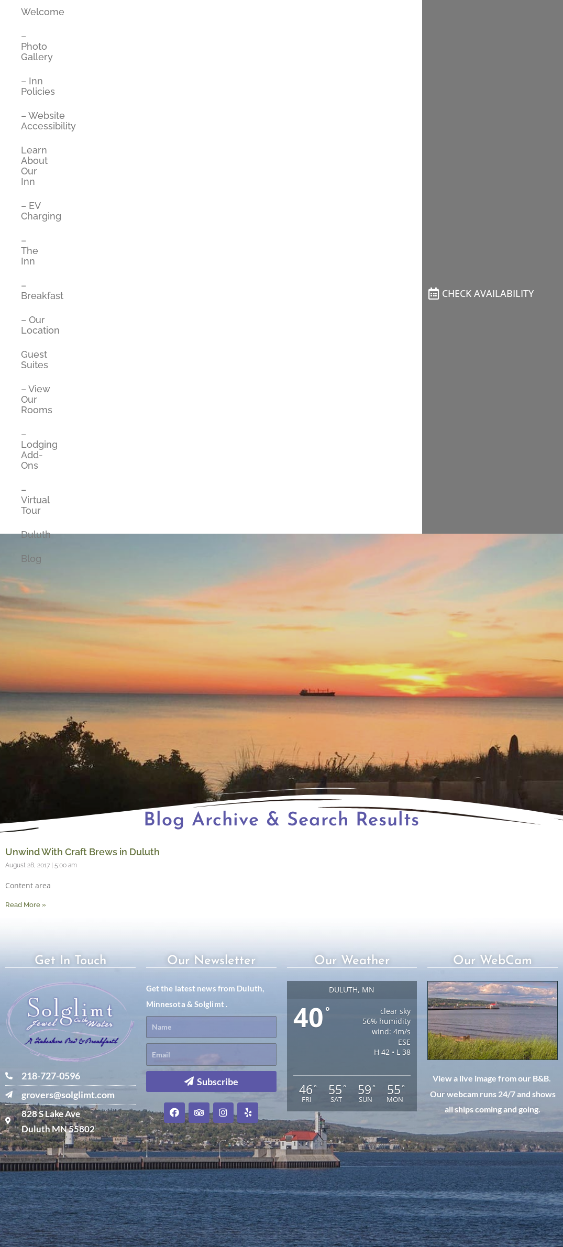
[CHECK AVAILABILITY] (433, 294)
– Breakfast (33, 290)
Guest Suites (33, 359)
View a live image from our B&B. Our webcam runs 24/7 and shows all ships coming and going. (493, 1093)
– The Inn (29, 251)
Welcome (33, 11)
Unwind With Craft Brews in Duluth (82, 851)
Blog (31, 558)
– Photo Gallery (33, 46)
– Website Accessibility (33, 120)
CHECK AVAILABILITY (488, 293)
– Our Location (33, 325)
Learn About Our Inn (33, 166)
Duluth (33, 534)
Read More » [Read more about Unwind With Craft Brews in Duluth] (25, 905)
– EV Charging (33, 211)
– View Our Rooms (33, 399)
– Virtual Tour (33, 500)
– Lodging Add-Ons (33, 449)
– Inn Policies (33, 86)
